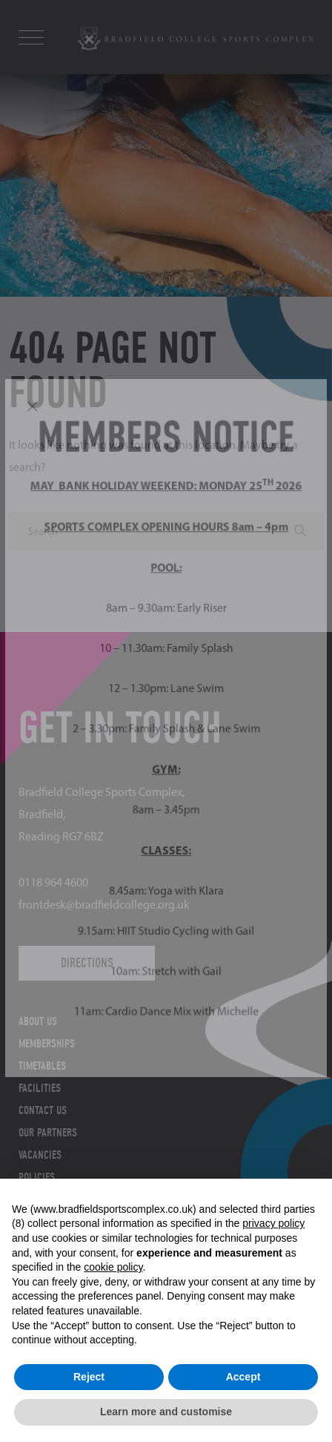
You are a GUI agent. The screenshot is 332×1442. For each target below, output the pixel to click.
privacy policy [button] (273, 1223)
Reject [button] (88, 1377)
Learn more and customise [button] (166, 1412)
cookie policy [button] (113, 1267)
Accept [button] (243, 1377)
